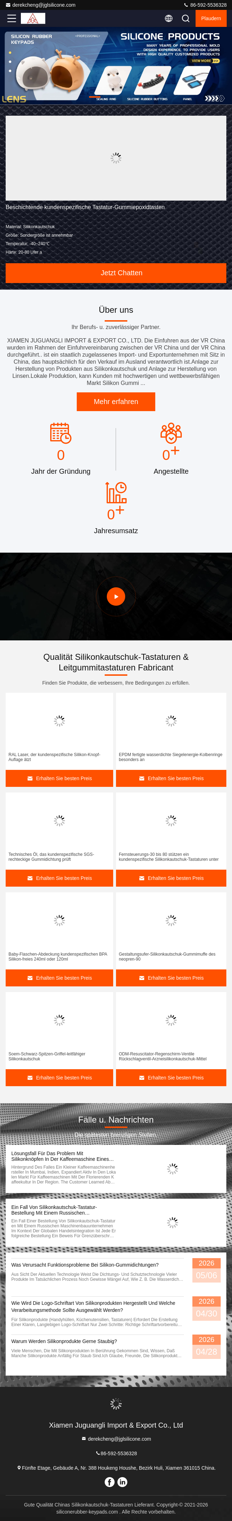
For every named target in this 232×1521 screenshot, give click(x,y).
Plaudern (211, 18)
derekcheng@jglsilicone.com (40, 5)
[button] (94, 97)
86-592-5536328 (205, 5)
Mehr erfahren (116, 401)
